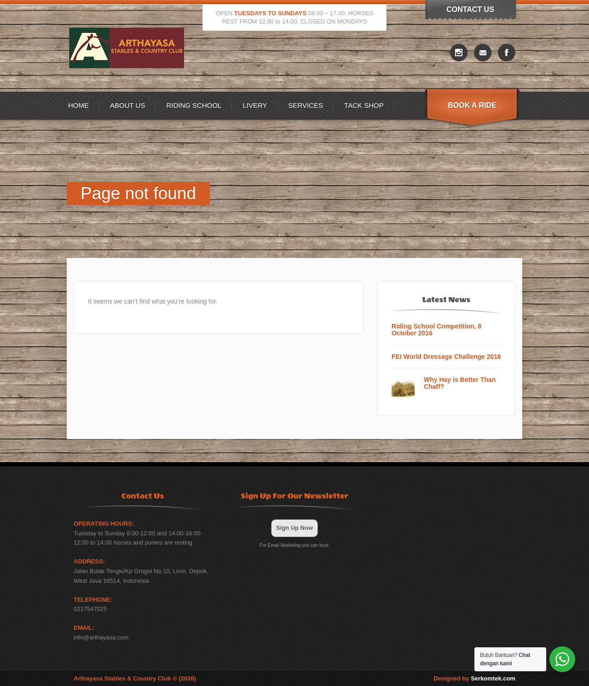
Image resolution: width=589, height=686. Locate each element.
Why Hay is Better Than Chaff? (460, 383)
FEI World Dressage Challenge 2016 (446, 356)
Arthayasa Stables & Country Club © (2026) (135, 678)
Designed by (474, 678)
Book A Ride (472, 105)
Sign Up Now (294, 527)
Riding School (193, 105)
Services (306, 105)
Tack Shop (364, 105)
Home (78, 105)
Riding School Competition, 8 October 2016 (436, 330)
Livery (255, 105)
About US (127, 105)
